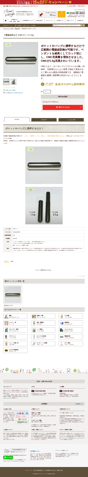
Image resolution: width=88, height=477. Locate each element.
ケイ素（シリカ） (26, 25)
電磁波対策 (17, 28)
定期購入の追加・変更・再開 (14, 20)
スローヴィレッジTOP (8, 28)
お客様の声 (80, 20)
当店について (70, 20)
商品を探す (40, 20)
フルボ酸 (33, 25)
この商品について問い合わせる (14, 92)
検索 (82, 25)
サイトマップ (28, 470)
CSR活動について (35, 451)
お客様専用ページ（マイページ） (75, 438)
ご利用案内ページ (79, 403)
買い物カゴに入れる (62, 107)
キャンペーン (49, 20)
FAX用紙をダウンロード (36, 393)
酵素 (16, 25)
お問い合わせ (81, 6)
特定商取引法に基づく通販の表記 (54, 470)
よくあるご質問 (71, 6)
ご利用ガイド (60, 20)
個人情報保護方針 (38, 470)
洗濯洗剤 (19, 25)
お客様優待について (28, 20)
